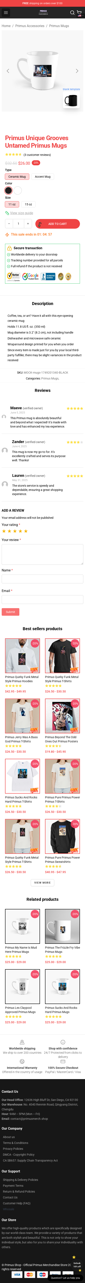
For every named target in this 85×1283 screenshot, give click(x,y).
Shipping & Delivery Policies (20, 1179)
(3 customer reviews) (37, 154)
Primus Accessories (29, 26)
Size (8, 197)
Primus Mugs (59, 26)
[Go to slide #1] (31, 120)
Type (8, 170)
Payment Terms (13, 1185)
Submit (10, 612)
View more (42, 882)
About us (9, 1137)
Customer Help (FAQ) (17, 1203)
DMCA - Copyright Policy (19, 1154)
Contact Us (10, 1197)
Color (8, 183)
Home (6, 26)
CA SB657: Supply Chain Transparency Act (30, 1160)
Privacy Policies (13, 1148)
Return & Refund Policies (19, 1191)
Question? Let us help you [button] (65, 1277)
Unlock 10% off (77, 1265)
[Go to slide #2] (53, 120)
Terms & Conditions (15, 1143)
